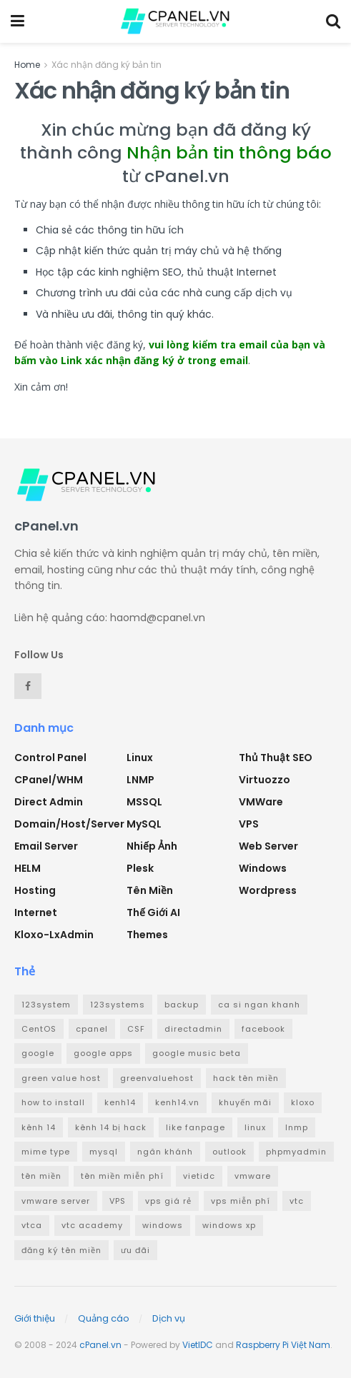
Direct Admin (48, 802)
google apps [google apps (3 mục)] (103, 1053)
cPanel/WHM (48, 780)
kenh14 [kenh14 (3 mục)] (120, 1102)
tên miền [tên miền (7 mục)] (41, 1176)
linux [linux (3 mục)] (255, 1127)
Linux (140, 757)
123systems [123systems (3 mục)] (117, 1004)
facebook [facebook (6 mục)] (263, 1029)
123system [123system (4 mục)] (46, 1004)
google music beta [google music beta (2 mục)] (196, 1053)
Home (27, 65)
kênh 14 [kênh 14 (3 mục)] (38, 1127)
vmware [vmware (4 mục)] (252, 1176)
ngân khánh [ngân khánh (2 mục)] (165, 1151)
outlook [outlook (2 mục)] (229, 1151)
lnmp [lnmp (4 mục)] (296, 1127)
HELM (27, 868)
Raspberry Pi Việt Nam (283, 1345)
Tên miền (150, 890)
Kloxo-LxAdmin (54, 934)
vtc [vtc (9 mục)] (297, 1201)
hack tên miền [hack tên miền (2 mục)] (246, 1078)
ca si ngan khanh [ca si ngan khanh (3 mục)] (259, 1004)
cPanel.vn (100, 1345)
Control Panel (50, 757)
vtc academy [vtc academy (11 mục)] (92, 1225)
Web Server (268, 846)
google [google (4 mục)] (37, 1053)
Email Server (46, 846)
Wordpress (268, 890)
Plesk (140, 868)
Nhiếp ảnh (152, 846)
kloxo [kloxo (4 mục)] (303, 1102)
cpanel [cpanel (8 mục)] (92, 1029)
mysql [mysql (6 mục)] (103, 1151)
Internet (35, 912)
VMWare (261, 802)
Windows (263, 868)
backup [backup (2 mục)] (181, 1004)
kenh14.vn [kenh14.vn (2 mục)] (177, 1102)
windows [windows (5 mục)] (162, 1225)
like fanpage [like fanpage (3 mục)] (195, 1127)
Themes (147, 934)
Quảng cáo (103, 1318)
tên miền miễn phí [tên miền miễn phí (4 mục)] (122, 1176)
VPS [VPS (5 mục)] (117, 1201)
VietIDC (197, 1345)
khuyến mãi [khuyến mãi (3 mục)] (245, 1102)
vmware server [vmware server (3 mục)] (55, 1201)
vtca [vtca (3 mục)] (31, 1225)
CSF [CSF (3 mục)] (136, 1029)
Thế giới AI (153, 912)
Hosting (35, 890)
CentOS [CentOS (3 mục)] (38, 1029)
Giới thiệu (34, 1318)
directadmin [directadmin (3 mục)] (193, 1029)
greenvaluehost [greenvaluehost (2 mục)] (157, 1078)
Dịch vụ (168, 1318)
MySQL (144, 824)
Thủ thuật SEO (275, 757)
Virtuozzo (264, 780)
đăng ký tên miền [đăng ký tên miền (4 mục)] (61, 1250)
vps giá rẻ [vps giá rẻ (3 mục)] (168, 1201)
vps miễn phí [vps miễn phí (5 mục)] (240, 1201)
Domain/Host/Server (69, 824)
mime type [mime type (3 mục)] (45, 1151)
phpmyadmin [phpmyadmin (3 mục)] (296, 1151)
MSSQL (144, 802)
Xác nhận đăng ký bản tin (106, 65)
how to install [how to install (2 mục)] (53, 1102)
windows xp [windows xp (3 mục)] (229, 1225)
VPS (249, 824)
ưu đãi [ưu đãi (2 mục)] (135, 1250)
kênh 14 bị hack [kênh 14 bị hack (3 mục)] (111, 1127)
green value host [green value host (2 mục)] (61, 1078)
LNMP (140, 780)
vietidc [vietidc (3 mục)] (199, 1176)
